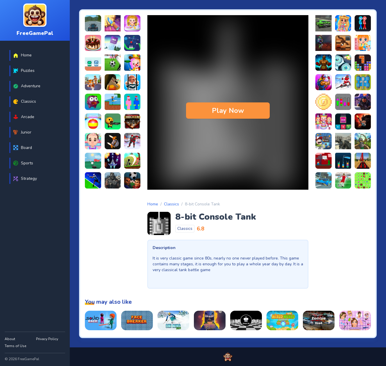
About (10, 339)
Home (152, 204)
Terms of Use (15, 346)
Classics (171, 204)
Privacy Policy (47, 339)
